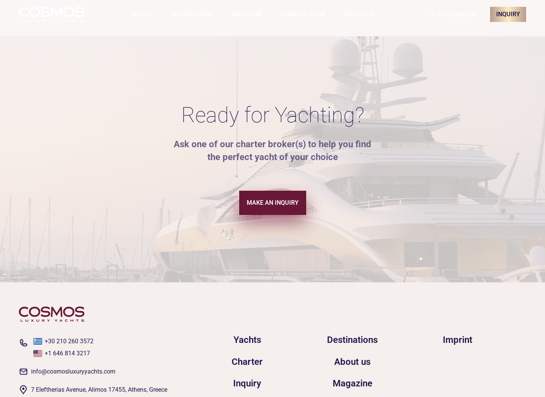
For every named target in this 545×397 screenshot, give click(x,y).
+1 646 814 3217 (67, 353)
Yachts (247, 340)
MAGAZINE (247, 14)
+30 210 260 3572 (69, 341)
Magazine (352, 383)
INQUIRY (508, 14)
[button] (450, 14)
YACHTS (141, 14)
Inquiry (247, 383)
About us (352, 362)
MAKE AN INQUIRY (273, 202)
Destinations (352, 340)
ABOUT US (359, 14)
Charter (247, 362)
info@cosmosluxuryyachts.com (73, 371)
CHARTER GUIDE (304, 14)
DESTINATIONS (192, 14)
